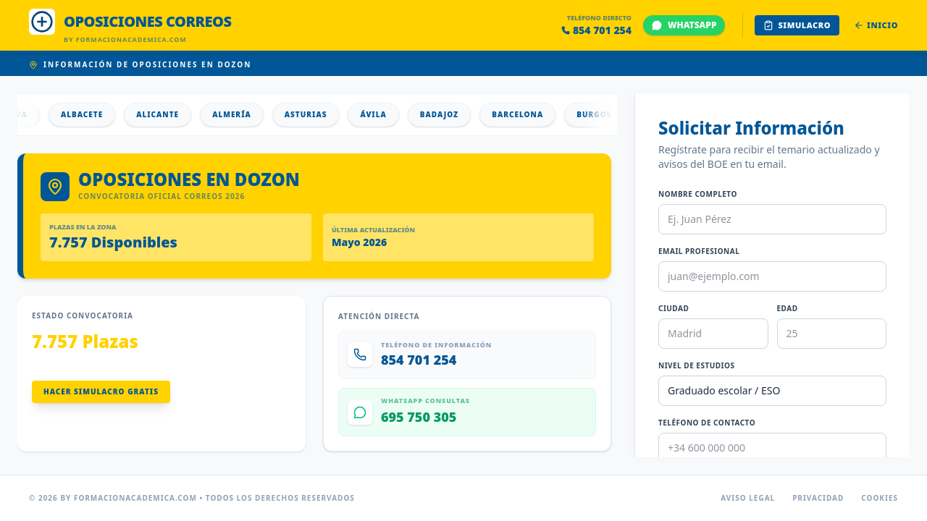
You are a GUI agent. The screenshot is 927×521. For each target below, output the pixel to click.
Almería (249, 114)
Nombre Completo (697, 194)
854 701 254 (596, 30)
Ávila (390, 114)
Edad (787, 308)
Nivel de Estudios (696, 365)
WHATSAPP (684, 25)
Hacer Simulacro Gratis (101, 391)
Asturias (323, 114)
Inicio (876, 25)
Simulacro (797, 25)
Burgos (611, 114)
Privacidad (818, 498)
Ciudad (673, 308)
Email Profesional (698, 251)
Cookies (879, 498)
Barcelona (535, 114)
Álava (31, 114)
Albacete (99, 114)
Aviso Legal (748, 498)
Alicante (175, 114)
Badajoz (456, 114)
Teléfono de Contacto (706, 423)
